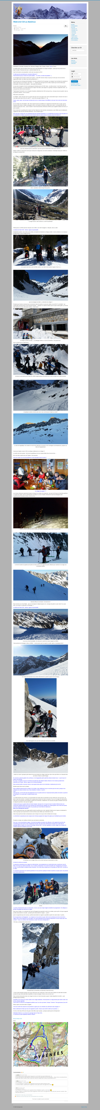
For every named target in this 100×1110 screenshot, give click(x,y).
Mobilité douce (74, 35)
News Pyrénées (74, 38)
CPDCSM (73, 63)
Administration (74, 26)
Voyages (73, 34)
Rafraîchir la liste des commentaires (24, 1095)
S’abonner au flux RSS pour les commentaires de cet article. (29, 1096)
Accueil (72, 24)
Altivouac (73, 60)
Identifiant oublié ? (75, 83)
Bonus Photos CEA (17, 1018)
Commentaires (74, 40)
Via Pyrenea (74, 62)
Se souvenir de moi (76, 79)
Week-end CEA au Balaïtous (24, 22)
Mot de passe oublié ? (76, 85)
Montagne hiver (75, 30)
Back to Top (84, 1107)
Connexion (74, 81)
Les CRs (73, 27)
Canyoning (74, 31)
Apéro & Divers (74, 37)
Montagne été (74, 28)
